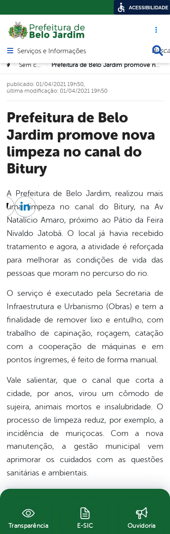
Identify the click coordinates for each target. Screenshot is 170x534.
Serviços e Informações (51, 51)
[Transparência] (28, 516)
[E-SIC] (85, 516)
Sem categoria (39, 65)
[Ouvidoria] (141, 516)
